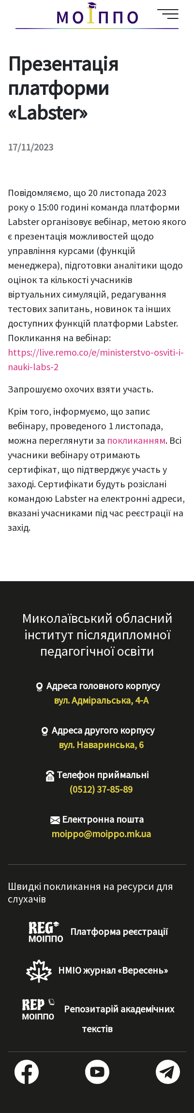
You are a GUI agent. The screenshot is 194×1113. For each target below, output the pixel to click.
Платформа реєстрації (97, 932)
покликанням (136, 440)
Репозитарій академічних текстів (97, 1016)
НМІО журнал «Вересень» (96, 971)
